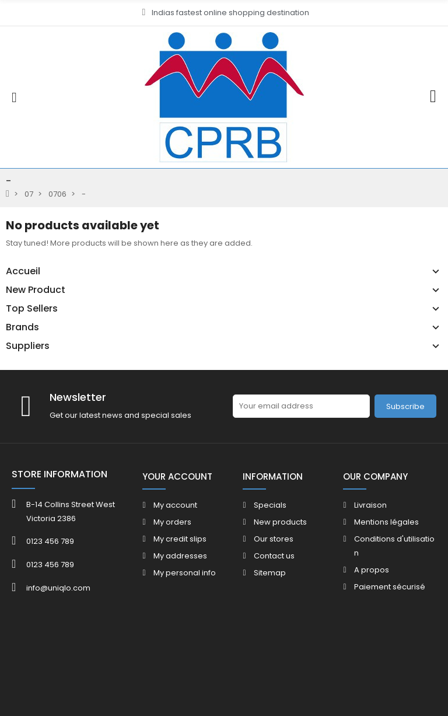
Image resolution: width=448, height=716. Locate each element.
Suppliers (28, 346)
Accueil (23, 271)
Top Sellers (32, 308)
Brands (22, 327)
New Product (35, 290)
